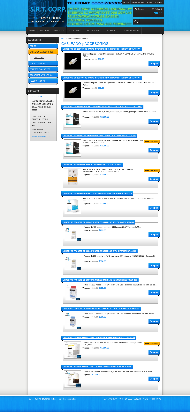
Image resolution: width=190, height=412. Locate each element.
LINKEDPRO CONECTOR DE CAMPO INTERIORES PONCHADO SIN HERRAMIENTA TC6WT (102, 78)
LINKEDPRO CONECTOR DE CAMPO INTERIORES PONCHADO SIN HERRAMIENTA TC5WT (102, 49)
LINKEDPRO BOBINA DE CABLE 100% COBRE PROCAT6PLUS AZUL (92, 164)
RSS (150, 2)
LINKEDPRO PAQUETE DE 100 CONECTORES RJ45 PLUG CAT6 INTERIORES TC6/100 (99, 251)
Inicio (63, 38)
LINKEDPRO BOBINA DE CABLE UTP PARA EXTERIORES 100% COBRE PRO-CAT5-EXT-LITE (102, 107)
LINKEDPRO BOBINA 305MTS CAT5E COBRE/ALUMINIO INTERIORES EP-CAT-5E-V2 (99, 338)
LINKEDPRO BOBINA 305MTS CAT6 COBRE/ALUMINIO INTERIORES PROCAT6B (97, 366)
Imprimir (159, 2)
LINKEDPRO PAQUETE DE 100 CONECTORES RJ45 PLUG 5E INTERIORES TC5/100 (98, 222)
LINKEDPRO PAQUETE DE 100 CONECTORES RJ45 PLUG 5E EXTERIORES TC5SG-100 (100, 280)
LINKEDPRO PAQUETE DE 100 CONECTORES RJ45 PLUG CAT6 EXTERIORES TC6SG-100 (101, 309)
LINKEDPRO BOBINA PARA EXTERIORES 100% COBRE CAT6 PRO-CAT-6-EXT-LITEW (99, 136)
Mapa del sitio (139, 2)
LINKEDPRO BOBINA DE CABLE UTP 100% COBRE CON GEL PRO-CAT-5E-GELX (97, 193)
